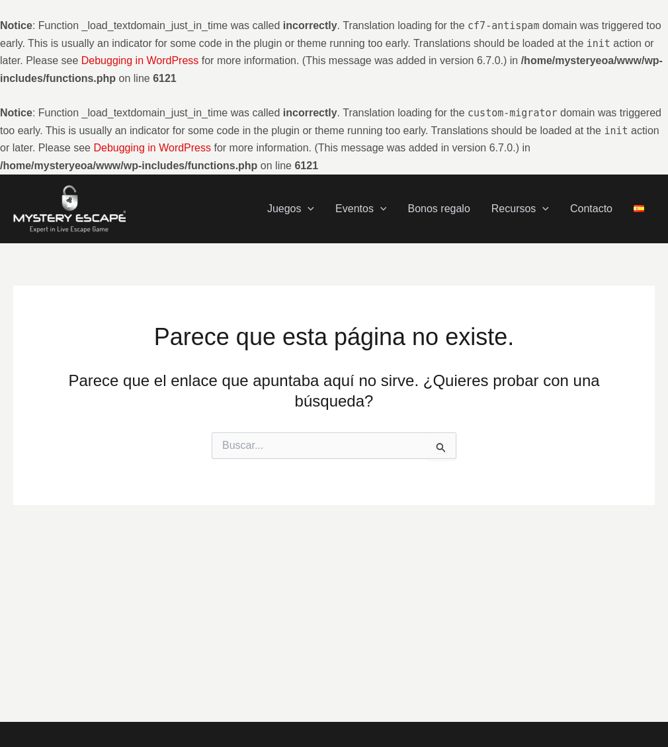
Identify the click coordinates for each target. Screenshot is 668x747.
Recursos (520, 208)
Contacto (591, 208)
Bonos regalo (438, 208)
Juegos (290, 208)
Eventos (360, 208)
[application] (307, 209)
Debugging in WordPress (140, 60)
